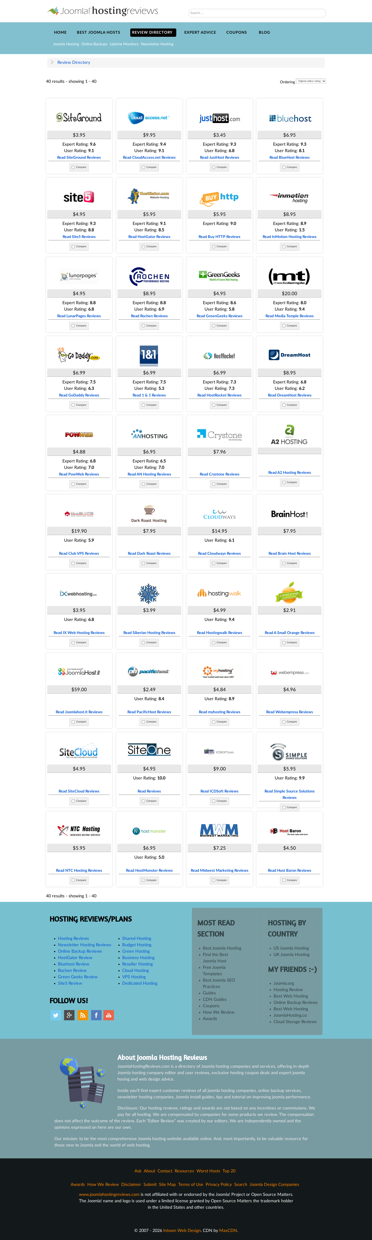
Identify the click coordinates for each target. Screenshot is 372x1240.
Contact (165, 1171)
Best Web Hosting (291, 996)
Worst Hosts (208, 1171)
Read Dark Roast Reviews (149, 553)
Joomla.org (284, 983)
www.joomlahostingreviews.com (109, 1195)
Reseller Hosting (137, 964)
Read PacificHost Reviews (149, 712)
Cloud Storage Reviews (295, 1022)
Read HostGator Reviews (149, 237)
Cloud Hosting (135, 971)
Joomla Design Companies (274, 1185)
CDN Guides (215, 1000)
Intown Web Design (182, 1231)
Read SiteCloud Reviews (79, 791)
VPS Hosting (134, 977)
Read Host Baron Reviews (289, 870)
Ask (138, 1171)
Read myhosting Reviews (219, 712)
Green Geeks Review (78, 977)
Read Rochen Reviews (149, 316)
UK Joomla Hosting (291, 955)
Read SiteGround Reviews (79, 157)
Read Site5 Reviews (79, 237)
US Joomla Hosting (291, 948)
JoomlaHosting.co (290, 1015)
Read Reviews (149, 791)
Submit (150, 1185)
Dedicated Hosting (139, 983)
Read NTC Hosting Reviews (79, 870)
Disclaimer (131, 1185)
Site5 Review (70, 983)
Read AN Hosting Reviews (149, 474)
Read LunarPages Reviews (79, 316)
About (149, 1171)
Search (188, 2)
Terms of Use (190, 1185)
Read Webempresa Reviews (289, 712)
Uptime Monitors (124, 44)
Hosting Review (288, 990)
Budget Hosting (136, 945)
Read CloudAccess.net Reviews (149, 157)
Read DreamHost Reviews (290, 395)
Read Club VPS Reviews (79, 553)
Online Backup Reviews (80, 951)
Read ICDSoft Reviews (219, 791)
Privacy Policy (219, 1185)
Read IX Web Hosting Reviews (79, 633)
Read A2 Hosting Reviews (289, 473)
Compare (81, 167)
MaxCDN (228, 1231)
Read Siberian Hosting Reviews (149, 633)
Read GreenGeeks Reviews (219, 316)
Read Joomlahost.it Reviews (79, 712)
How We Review (218, 1012)
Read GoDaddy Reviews (79, 395)
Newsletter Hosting (157, 44)
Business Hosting (138, 958)
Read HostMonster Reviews (149, 870)
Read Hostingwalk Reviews (219, 633)
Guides (209, 993)
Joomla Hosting (66, 44)
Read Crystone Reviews (219, 474)
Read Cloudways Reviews (219, 553)
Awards (210, 1019)
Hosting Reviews (73, 939)
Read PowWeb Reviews (79, 474)
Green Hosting (136, 951)
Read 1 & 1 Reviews (149, 395)
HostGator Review (75, 958)
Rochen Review (72, 971)
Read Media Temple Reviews (290, 316)
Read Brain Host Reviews (290, 553)
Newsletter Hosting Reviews (84, 945)
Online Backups (94, 44)
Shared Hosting (136, 939)
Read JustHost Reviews (219, 157)
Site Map (167, 1185)
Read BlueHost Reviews (289, 157)
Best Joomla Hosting (222, 948)
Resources (184, 1171)
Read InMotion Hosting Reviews (289, 237)
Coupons (211, 1006)
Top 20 (229, 1171)
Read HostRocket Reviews (219, 395)
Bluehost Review (73, 964)
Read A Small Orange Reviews (289, 633)
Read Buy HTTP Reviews (219, 237)
